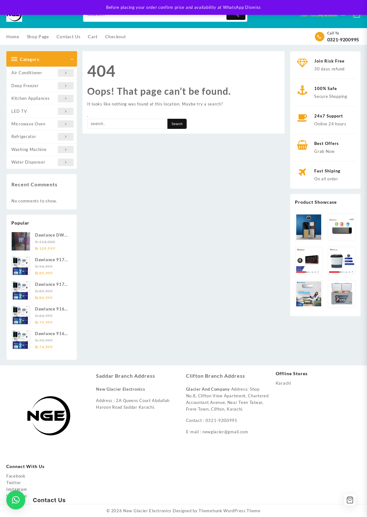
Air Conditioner (42, 72)
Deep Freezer (42, 85)
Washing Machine (42, 149)
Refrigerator (42, 136)
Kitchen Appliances (42, 98)
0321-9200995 (343, 39)
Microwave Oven (42, 124)
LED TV (42, 111)
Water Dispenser (42, 162)
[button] (15, 499)
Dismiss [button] (253, 7)
